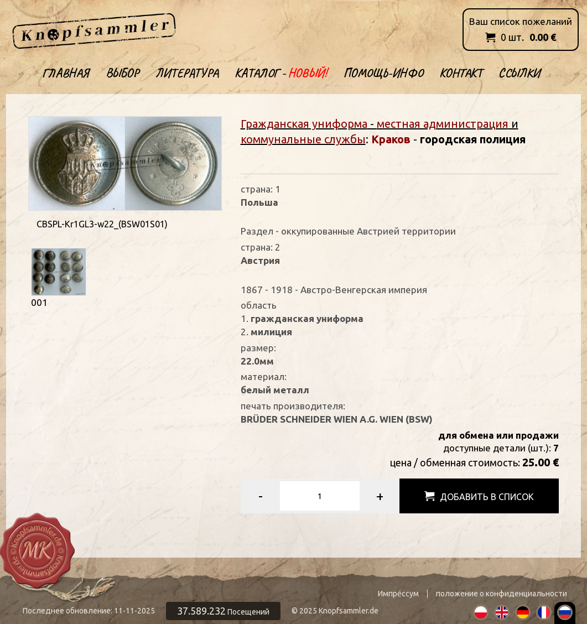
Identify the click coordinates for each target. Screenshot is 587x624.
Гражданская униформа (304, 123)
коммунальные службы (303, 139)
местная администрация (442, 123)
